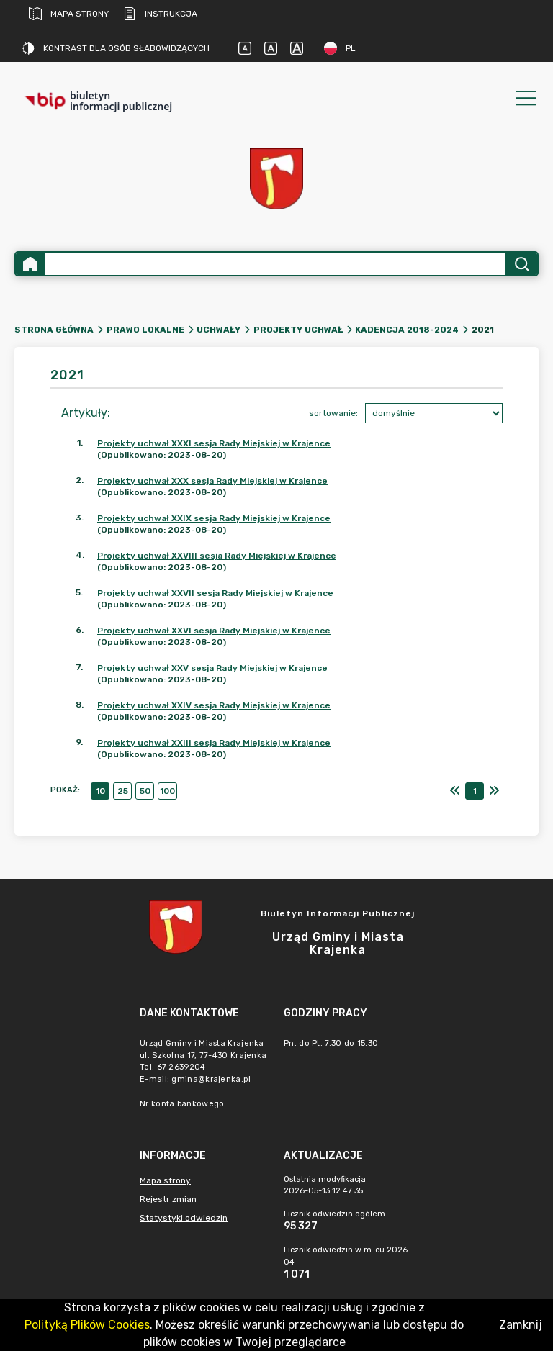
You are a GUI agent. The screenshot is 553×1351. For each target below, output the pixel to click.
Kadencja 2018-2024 (407, 330)
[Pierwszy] (455, 791)
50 (145, 791)
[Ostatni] (494, 791)
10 (100, 791)
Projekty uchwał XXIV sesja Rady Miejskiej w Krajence (214, 705)
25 (122, 791)
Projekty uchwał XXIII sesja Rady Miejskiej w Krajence (214, 743)
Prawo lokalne (145, 330)
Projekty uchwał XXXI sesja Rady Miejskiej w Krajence (214, 443)
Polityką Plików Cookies (87, 1325)
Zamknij (520, 1325)
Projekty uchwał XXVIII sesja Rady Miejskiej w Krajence (216, 556)
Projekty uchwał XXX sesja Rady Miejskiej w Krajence (212, 481)
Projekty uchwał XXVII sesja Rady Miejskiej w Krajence (215, 593)
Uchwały (218, 330)
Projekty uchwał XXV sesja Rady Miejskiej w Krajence (212, 668)
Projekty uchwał (298, 330)
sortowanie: (333, 413)
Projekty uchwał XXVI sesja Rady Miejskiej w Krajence (214, 630)
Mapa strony (69, 13)
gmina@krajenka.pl (211, 1079)
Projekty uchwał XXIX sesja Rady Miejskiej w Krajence (214, 518)
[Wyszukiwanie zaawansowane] (275, 264)
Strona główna (54, 330)
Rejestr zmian (168, 1199)
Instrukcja (160, 13)
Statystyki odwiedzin (184, 1218)
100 (167, 791)
